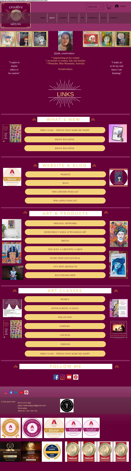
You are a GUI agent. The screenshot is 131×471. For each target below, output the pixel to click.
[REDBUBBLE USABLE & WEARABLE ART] (65, 232)
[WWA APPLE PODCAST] (65, 201)
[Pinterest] (75, 377)
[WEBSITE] (65, 174)
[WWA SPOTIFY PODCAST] (65, 192)
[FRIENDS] (65, 344)
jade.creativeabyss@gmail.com (32, 405)
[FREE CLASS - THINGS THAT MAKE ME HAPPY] (65, 130)
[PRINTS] (65, 241)
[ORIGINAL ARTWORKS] (65, 223)
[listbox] (95, 7)
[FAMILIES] (64, 326)
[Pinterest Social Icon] (26, 392)
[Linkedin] (16, 392)
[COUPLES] (65, 335)
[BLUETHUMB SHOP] (65, 275)
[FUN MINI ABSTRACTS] (65, 266)
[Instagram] (62, 377)
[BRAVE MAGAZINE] (64, 139)
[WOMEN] (64, 299)
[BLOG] (65, 183)
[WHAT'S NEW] (63, 119)
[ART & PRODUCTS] (65, 213)
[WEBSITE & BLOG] (64, 165)
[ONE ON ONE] (64, 317)
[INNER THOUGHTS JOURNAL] (65, 258)
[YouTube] (69, 377)
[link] (109, 6)
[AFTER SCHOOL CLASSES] (64, 308)
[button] (82, 18)
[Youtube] (21, 392)
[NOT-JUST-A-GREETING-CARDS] (65, 249)
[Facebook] (56, 377)
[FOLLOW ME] (65, 366)
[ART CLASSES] (64, 290)
